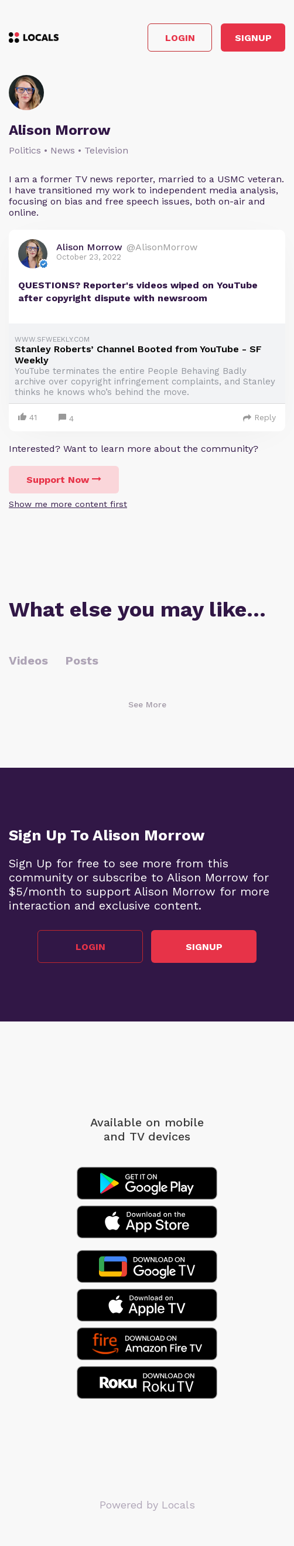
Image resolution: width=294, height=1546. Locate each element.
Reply (259, 417)
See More (147, 704)
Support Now (63, 479)
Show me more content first (68, 504)
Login (180, 37)
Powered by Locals (147, 1505)
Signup (253, 37)
